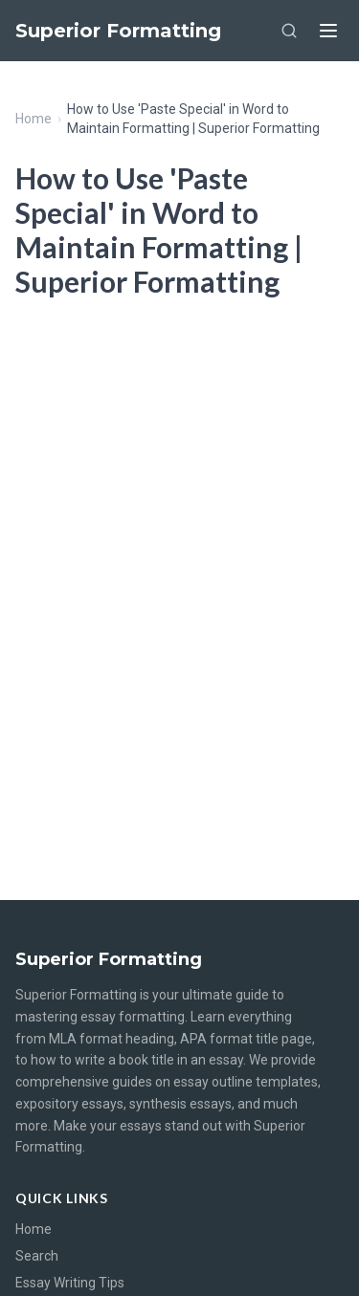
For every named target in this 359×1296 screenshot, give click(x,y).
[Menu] (328, 30)
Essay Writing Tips (69, 1282)
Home (33, 118)
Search (36, 1255)
